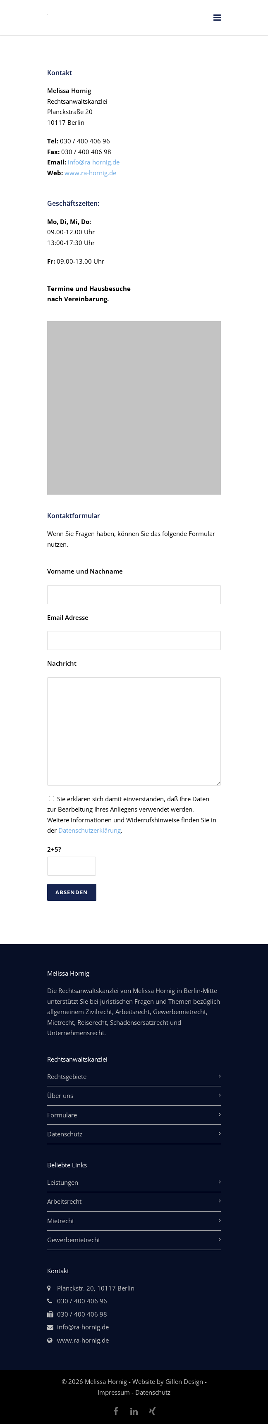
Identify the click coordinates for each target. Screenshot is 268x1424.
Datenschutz (64, 1134)
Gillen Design (185, 1381)
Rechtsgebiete (66, 1076)
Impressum (115, 1392)
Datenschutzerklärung (89, 830)
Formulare (62, 1115)
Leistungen (62, 1182)
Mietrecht (60, 1221)
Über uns (60, 1095)
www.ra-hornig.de (90, 173)
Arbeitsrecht (64, 1201)
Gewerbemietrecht (73, 1240)
